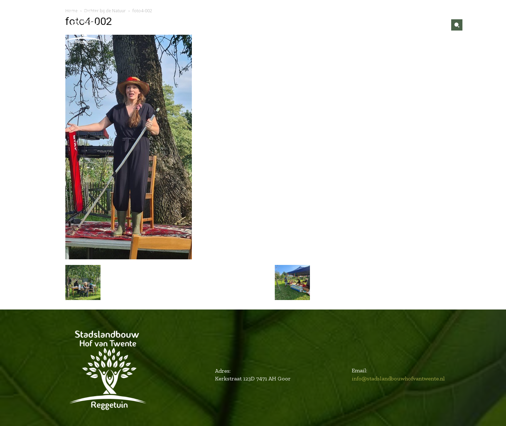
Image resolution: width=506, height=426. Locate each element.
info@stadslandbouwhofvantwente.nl (398, 378)
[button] (456, 25)
